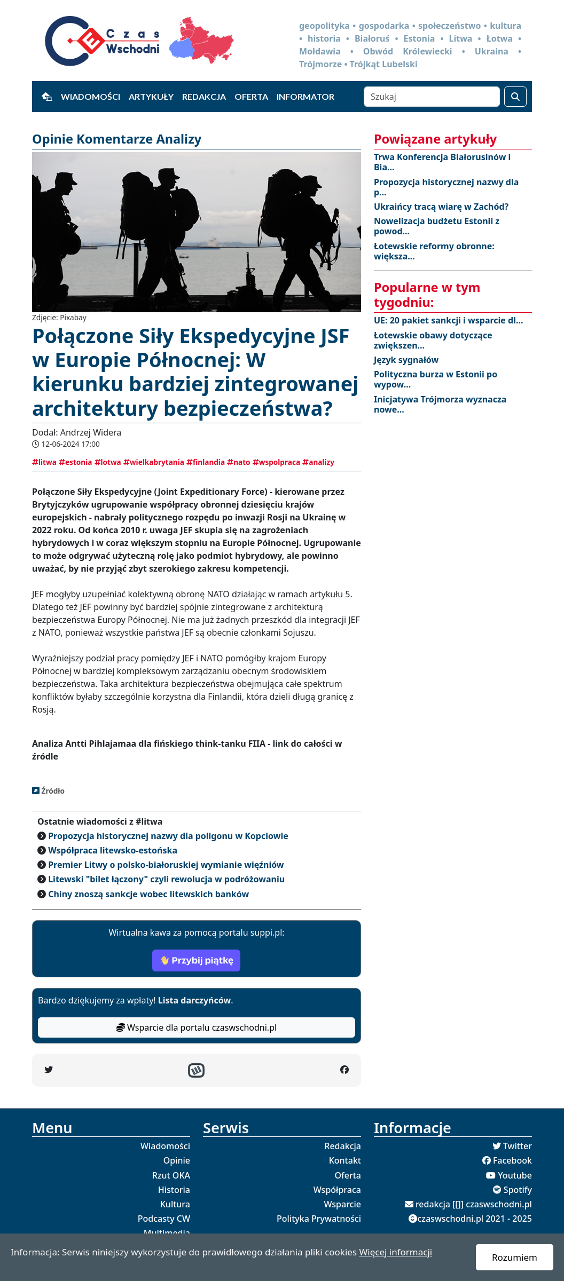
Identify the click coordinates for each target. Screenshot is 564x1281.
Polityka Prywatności (319, 1218)
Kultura (175, 1204)
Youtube (515, 1175)
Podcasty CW (164, 1218)
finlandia (205, 462)
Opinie (176, 1160)
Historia (174, 1190)
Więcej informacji (395, 1252)
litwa (44, 462)
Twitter (517, 1146)
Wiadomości (90, 96)
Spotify (518, 1190)
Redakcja (204, 96)
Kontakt (345, 1160)
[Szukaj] (432, 96)
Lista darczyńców (194, 1000)
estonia (75, 462)
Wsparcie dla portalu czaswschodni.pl (196, 1027)
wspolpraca (276, 462)
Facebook (512, 1160)
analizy (318, 462)
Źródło (52, 791)
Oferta (251, 96)
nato (238, 462)
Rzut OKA (171, 1175)
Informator (305, 96)
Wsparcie (342, 1204)
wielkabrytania (153, 462)
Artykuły (151, 96)
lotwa (108, 462)
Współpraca (337, 1190)
